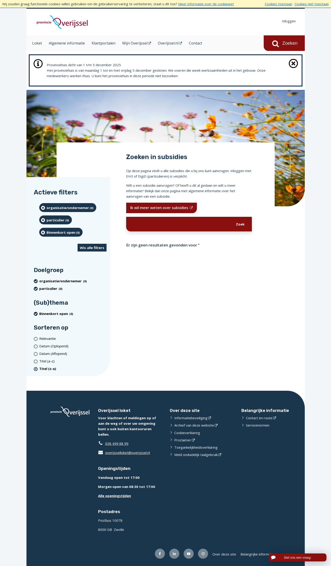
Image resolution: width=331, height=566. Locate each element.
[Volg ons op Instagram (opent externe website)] (203, 554)
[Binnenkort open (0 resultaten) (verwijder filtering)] (61, 232)
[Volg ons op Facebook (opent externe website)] (160, 554)
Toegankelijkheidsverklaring (196, 447)
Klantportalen (103, 43)
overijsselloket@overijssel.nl (124, 452)
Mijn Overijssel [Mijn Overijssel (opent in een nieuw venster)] (134, 43)
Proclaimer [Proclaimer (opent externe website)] (182, 440)
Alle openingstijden (114, 495)
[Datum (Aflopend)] (73, 353)
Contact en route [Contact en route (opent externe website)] (259, 418)
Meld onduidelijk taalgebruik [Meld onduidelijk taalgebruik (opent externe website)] (196, 454)
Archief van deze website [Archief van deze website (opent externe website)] (194, 425)
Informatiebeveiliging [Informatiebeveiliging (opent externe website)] (190, 418)
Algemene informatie (67, 43)
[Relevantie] (73, 338)
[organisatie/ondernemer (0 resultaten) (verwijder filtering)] (67, 207)
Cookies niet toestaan (312, 4)
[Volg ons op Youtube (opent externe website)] (189, 554)
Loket (37, 43)
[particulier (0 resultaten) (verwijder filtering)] (55, 219)
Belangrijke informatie (257, 554)
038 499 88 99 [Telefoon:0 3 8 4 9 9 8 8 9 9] (116, 443)
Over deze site (224, 554)
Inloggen (289, 21)
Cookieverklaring (187, 432)
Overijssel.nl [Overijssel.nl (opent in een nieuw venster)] (168, 43)
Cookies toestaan (278, 4)
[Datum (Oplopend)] (73, 346)
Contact (195, 43)
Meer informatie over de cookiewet (206, 4)
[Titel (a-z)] (73, 361)
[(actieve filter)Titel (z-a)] (73, 368)
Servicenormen (257, 425)
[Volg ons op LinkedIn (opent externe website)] (174, 554)
